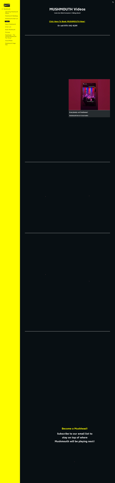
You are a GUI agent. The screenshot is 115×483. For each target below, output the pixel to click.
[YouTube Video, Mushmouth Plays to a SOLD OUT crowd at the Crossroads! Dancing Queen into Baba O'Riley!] (45, 93)
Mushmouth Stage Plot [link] (10, 44)
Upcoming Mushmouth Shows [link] (11, 12)
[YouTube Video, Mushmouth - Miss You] (67, 402)
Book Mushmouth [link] (10, 29)
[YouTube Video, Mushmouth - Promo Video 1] (67, 56)
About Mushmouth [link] (10, 24)
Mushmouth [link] (7, 9)
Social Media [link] (8, 40)
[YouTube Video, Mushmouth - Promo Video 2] (67, 140)
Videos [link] (7, 21)
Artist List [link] (8, 27)
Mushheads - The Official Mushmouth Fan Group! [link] (10, 36)
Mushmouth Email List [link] (11, 18)
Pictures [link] (7, 32)
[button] (113, 2)
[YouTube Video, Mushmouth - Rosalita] (67, 356)
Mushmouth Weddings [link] (11, 16)
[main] (67, 10)
